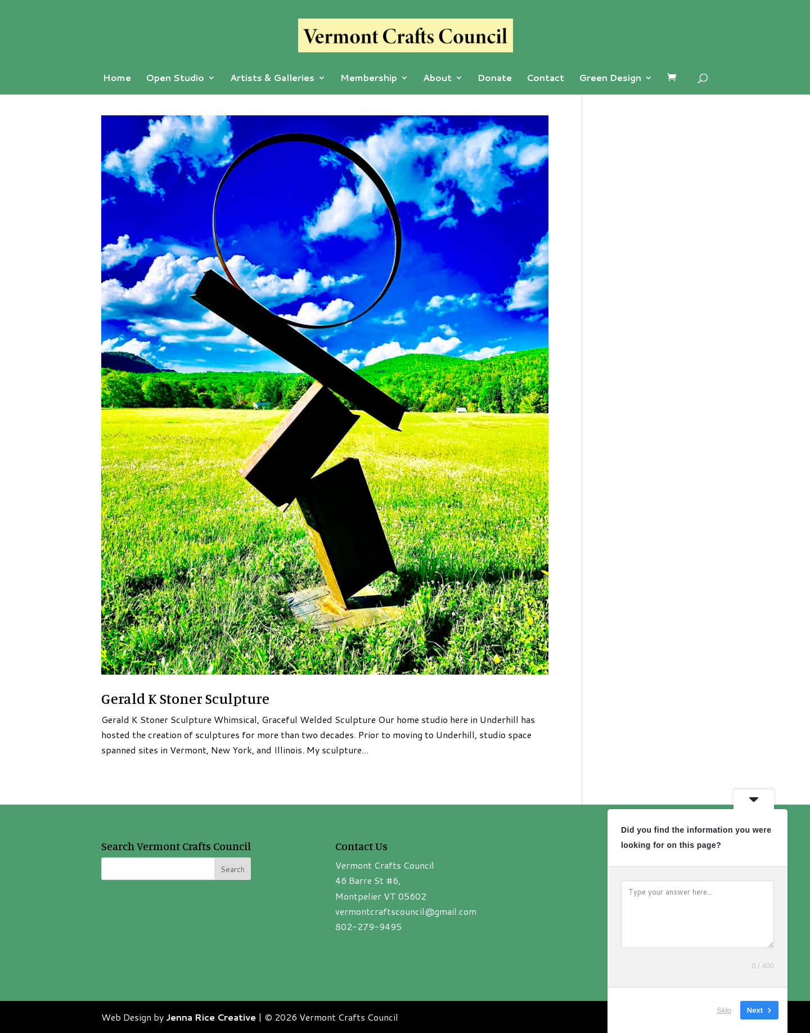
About (437, 79)
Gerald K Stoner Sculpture (185, 698)
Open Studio (175, 79)
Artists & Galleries (272, 79)
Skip (724, 1010)
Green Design (610, 79)
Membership (368, 79)
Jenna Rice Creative (211, 1016)
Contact (545, 79)
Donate (495, 79)
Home (117, 79)
